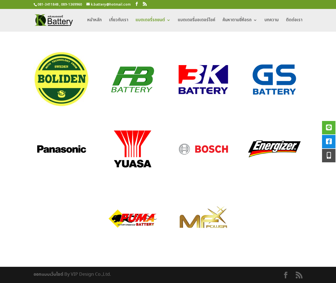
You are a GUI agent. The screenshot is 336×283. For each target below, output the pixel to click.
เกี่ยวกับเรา (118, 20)
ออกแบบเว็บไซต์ (48, 274)
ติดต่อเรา (294, 20)
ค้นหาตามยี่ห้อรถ (237, 20)
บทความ (271, 20)
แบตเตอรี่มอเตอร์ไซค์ (196, 20)
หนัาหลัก (94, 20)
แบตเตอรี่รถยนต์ (150, 20)
